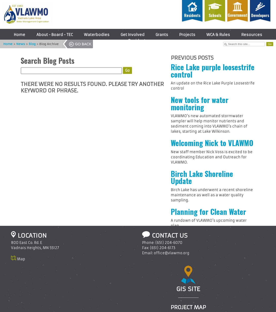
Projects (187, 34)
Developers (260, 15)
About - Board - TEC (54, 34)
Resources (251, 34)
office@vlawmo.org (171, 253)
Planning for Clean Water (208, 211)
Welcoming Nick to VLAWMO (212, 142)
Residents (192, 15)
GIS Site (188, 289)
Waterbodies (97, 34)
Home (19, 34)
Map (21, 259)
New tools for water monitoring (199, 103)
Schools (215, 15)
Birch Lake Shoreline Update (202, 177)
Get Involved (132, 34)
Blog (30, 44)
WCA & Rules (218, 34)
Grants (161, 34)
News (18, 44)
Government (237, 15)
